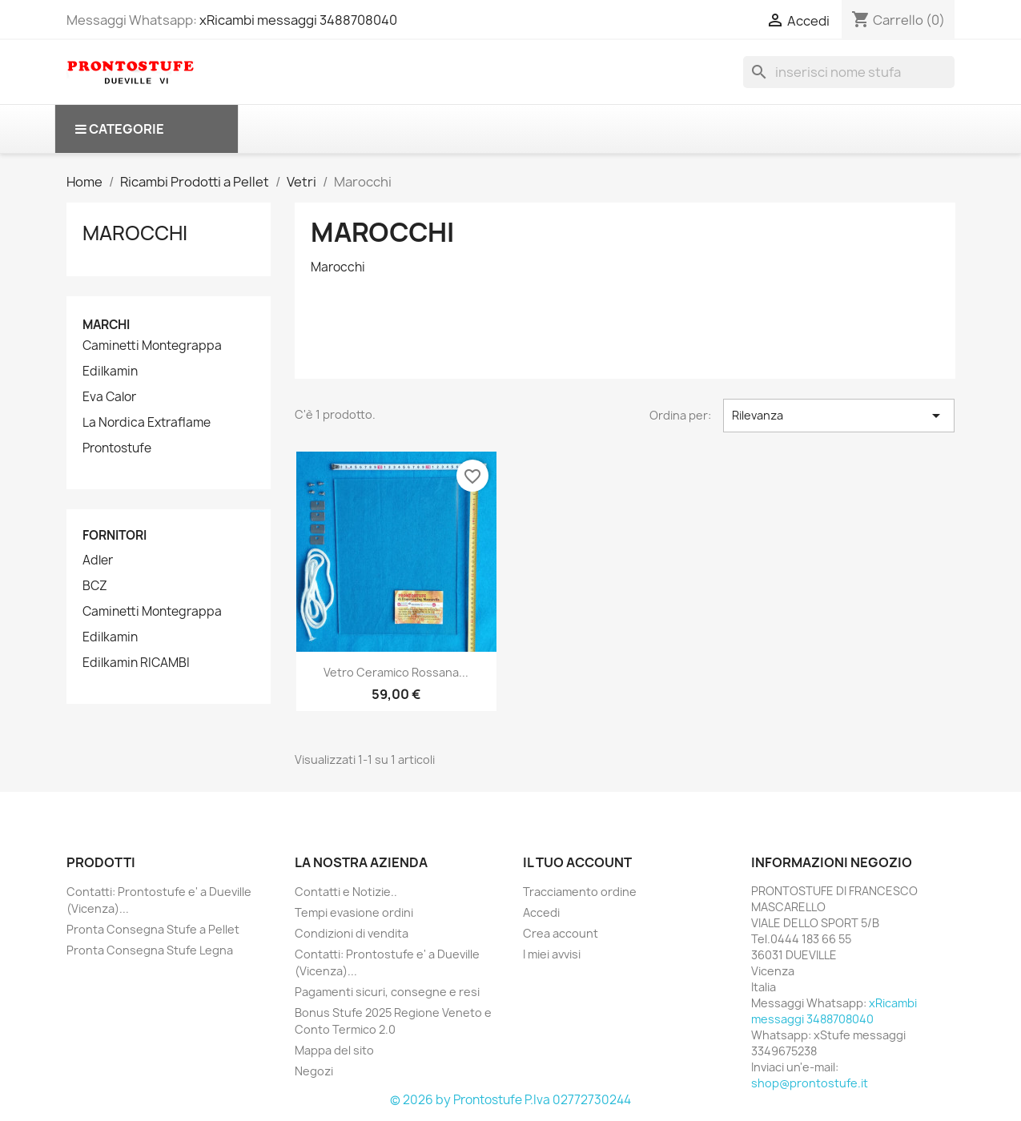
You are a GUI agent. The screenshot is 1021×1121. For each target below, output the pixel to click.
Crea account (560, 933)
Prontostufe (116, 448)
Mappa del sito (334, 1050)
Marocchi (134, 233)
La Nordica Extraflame (146, 423)
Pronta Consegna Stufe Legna (149, 950)
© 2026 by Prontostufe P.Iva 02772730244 (510, 1099)
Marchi (106, 324)
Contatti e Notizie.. (346, 891)
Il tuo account (577, 862)
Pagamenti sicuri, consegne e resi (387, 991)
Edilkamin (110, 372)
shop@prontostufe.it (809, 1083)
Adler (97, 560)
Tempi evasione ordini (354, 912)
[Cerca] (849, 72)
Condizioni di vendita (351, 933)
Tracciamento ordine (580, 891)
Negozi (314, 1071)
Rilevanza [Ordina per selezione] (839, 415)
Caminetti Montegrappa (152, 346)
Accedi (541, 912)
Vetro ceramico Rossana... (396, 672)
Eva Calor (109, 397)
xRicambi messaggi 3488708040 (298, 20)
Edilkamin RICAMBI (136, 663)
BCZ (94, 586)
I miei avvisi (552, 954)
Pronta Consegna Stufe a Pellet (152, 929)
